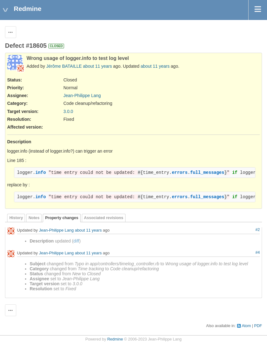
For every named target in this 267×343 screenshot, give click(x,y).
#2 (257, 230)
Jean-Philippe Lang (82, 95)
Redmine (115, 339)
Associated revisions (103, 218)
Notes (33, 218)
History (16, 218)
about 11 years (97, 66)
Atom (246, 326)
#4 (257, 252)
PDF (258, 326)
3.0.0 (68, 111)
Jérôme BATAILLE (64, 66)
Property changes (61, 218)
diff (76, 240)
